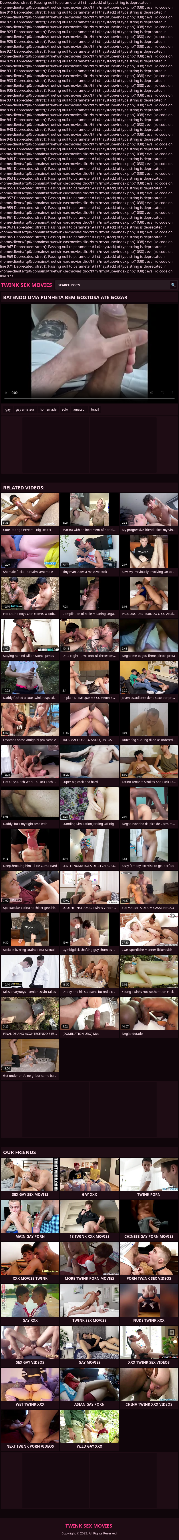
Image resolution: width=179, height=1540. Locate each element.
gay (8, 409)
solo (65, 409)
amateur (79, 409)
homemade (48, 409)
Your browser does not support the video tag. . (89, 353)
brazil (95, 409)
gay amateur (25, 409)
